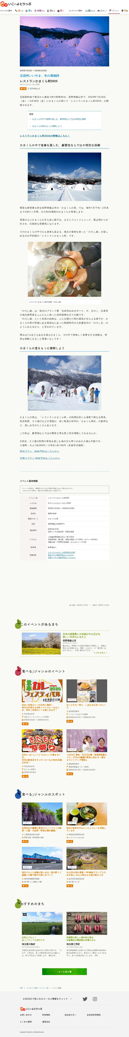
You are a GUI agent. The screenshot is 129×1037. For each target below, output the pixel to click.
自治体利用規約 (94, 1014)
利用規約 (46, 1014)
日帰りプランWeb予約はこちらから (62, 558)
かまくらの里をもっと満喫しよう (47, 126)
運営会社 (46, 1021)
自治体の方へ (70, 1014)
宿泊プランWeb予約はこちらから (61, 555)
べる (19, 10)
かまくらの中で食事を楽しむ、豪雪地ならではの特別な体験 (59, 119)
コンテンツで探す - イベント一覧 (37, 988)
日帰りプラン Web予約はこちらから (40, 458)
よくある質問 (26, 1021)
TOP (21, 988)
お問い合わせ (26, 1014)
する (39, 10)
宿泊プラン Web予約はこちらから (39, 451)
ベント (114, 10)
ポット (102, 10)
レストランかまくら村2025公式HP (61, 552)
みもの (90, 10)
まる (51, 10)
